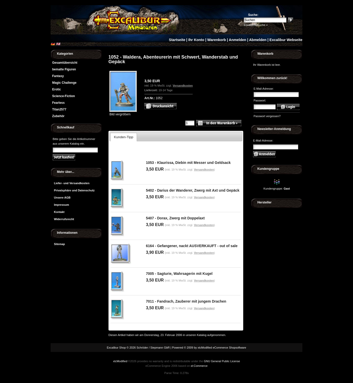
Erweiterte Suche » (256, 24)
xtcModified (120, 361)
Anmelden (237, 40)
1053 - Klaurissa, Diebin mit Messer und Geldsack (188, 163)
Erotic (56, 89)
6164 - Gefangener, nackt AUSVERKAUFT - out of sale (192, 246)
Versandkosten (183, 85)
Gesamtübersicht (64, 62)
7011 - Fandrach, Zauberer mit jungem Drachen (186, 301)
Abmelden (257, 40)
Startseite (177, 40)
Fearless (58, 103)
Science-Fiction (63, 96)
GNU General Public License (222, 361)
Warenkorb (216, 40)
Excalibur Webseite (286, 40)
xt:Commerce (199, 365)
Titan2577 (59, 109)
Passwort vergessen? (267, 116)
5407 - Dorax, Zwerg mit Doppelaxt (175, 218)
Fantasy (58, 76)
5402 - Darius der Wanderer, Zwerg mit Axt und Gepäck (192, 190)
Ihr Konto (196, 40)
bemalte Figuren (64, 69)
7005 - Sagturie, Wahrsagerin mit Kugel (179, 274)
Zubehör (58, 116)
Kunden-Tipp (123, 137)
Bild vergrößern (123, 112)
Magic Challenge (64, 83)
